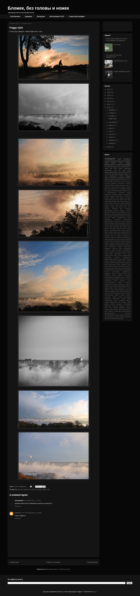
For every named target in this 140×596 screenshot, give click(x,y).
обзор (126, 172)
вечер (118, 181)
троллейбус (127, 304)
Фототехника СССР (57, 16)
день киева (123, 226)
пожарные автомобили (117, 178)
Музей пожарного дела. (122, 71)
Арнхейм (114, 208)
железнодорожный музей (117, 230)
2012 (109, 104)
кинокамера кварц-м (115, 246)
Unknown (18, 513)
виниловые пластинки (113, 219)
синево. (128, 293)
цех (106, 316)
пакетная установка (124, 275)
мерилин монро (117, 259)
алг (111, 212)
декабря (112, 110)
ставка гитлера (117, 297)
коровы (113, 250)
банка (128, 214)
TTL (129, 179)
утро (48, 489)
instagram (110, 158)
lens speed (121, 203)
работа (116, 286)
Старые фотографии (77, 16)
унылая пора (113, 180)
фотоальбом (118, 311)
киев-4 (122, 243)
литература (123, 188)
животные (122, 185)
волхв (116, 223)
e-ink (129, 201)
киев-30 (112, 243)
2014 (109, 98)
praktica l (107, 207)
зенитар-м (107, 187)
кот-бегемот (111, 252)
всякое (126, 174)
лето (106, 176)
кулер (128, 252)
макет (115, 255)
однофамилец (126, 271)
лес (118, 188)
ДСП (121, 208)
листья (124, 253)
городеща (116, 225)
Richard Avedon (112, 201)
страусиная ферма (125, 300)
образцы (127, 176)
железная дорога (114, 185)
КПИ (111, 181)
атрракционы (123, 214)
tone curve (127, 207)
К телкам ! (117, 44)
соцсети (128, 295)
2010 (109, 147)
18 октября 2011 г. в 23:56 (32, 500)
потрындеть (108, 194)
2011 (109, 107)
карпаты (107, 243)
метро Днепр (126, 259)
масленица (108, 257)
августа (112, 125)
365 (129, 172)
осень (106, 168)
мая (110, 131)
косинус (119, 250)
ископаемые (116, 241)
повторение (108, 280)
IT (123, 199)
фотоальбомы (126, 311)
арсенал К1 (108, 214)
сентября (112, 122)
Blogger (94, 591)
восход (20, 489)
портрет (127, 178)
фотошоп (127, 313)
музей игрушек (115, 262)
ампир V (114, 212)
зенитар (125, 235)
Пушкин (116, 210)
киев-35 (118, 243)
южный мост (108, 318)
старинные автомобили (112, 298)
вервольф (122, 216)
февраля (112, 140)
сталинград (127, 297)
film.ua (111, 203)
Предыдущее (92, 562)
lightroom (127, 203)
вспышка (107, 183)
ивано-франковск (125, 237)
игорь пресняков (109, 239)
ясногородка (119, 318)
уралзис (122, 198)
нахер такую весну (116, 268)
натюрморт (108, 268)
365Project (125, 179)
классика (114, 248)
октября (112, 116)
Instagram (28, 16)
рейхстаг (107, 289)
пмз (126, 279)
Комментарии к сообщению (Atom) (59, 569)
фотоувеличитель (110, 313)
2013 (109, 101)
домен (128, 228)
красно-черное (122, 252)
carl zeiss (122, 170)
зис (129, 235)
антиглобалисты (122, 212)
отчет (128, 273)
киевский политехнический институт (120, 244)
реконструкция (119, 289)
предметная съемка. (124, 284)
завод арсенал (118, 232)
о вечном (121, 172)
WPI (118, 201)
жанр (119, 166)
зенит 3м (113, 235)
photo (116, 205)
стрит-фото (113, 302)
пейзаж (33, 489)
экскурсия (126, 159)
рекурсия (127, 289)
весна (114, 181)
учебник (115, 307)
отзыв (120, 273)
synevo (121, 207)
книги (120, 248)
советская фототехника (113, 161)
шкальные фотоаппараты (116, 316)
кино (106, 246)
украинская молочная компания (115, 306)
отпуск (124, 273)
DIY (118, 199)
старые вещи (126, 298)
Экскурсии (41, 16)
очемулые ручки (110, 275)
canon (109, 174)
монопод (112, 261)
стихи (115, 300)
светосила (112, 293)
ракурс (116, 288)
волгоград (111, 223)
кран (116, 252)
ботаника (109, 216)
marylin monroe (109, 205)
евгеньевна (121, 183)
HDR (121, 199)
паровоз (107, 178)
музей (115, 172)
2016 (109, 92)
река (112, 289)
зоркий (118, 237)
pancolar (114, 174)
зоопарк (113, 237)
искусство (123, 241)
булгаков (115, 216)
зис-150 (117, 187)
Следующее (14, 562)
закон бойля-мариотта (123, 233)
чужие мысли (112, 199)
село (124, 293)
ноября (111, 113)
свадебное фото (114, 291)
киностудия (127, 246)
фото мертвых (109, 311)
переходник (108, 279)
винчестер (118, 221)
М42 (115, 168)
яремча (114, 318)
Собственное (15, 16)
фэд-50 (117, 315)
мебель (117, 257)
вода (123, 221)
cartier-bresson (123, 201)
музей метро (112, 264)
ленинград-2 (117, 253)
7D (105, 174)
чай (108, 316)
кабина (128, 241)
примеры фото (109, 286)
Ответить (18, 506)
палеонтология (109, 277)
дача (128, 170)
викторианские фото (123, 217)
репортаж (120, 194)
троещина (119, 304)
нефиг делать (118, 270)
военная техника (125, 181)
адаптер (107, 212)
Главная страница (53, 562)
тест (119, 302)
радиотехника (109, 288)
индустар (127, 239)
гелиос (120, 168)
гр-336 (110, 226)
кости (106, 252)
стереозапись (108, 300)
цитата (119, 180)
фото (119, 159)
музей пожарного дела (123, 264)
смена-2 (117, 295)
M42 (126, 199)
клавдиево (108, 248)
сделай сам (119, 293)
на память (127, 266)
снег (111, 168)
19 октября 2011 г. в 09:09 (32, 513)
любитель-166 (109, 255)
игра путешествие (120, 239)
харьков (122, 315)
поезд (115, 280)
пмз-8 (128, 279)
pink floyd (127, 205)
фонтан (128, 309)
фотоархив (113, 166)
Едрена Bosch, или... (121, 61)
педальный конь (119, 277)
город (25, 489)
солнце (39, 489)
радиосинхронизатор (124, 286)
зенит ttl (128, 185)
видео (113, 217)
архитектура (115, 214)
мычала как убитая (118, 266)
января (111, 143)
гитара (111, 225)
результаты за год (124, 288)
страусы (107, 302)
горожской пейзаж (125, 225)
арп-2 (128, 212)
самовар (107, 291)
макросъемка (109, 172)
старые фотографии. (116, 196)
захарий (107, 235)
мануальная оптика (116, 176)
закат (115, 233)
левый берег (109, 253)
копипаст (107, 250)
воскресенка (122, 223)
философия (122, 309)
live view (107, 181)
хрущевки (127, 315)
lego (115, 203)
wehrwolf (107, 208)
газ (129, 174)
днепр (124, 228)
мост (124, 261)
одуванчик (107, 273)
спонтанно (108, 297)
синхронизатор (109, 295)
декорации (116, 226)
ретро (106, 180)
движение (114, 183)
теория (113, 198)
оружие (109, 190)
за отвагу (110, 232)
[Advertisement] (53, 554)
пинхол (122, 279)
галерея (107, 225)
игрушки (123, 187)
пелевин (128, 277)
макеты (120, 255)
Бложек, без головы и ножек (38, 8)
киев (29, 489)
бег (106, 216)
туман (44, 489)
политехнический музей (113, 282)
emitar (106, 203)
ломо (129, 253)
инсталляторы (109, 241)
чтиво (106, 199)
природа (114, 194)
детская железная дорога (113, 228)
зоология (107, 237)
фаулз (111, 309)
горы (106, 226)
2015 (109, 95)
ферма (116, 309)
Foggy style (112, 118)
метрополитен (125, 166)
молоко (107, 261)
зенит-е (119, 235)
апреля (111, 134)
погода (128, 192)
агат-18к (128, 210)
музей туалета (109, 266)
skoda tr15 (114, 207)
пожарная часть (124, 280)
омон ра (114, 273)
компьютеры (113, 188)
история (107, 166)
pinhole (121, 205)
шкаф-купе (127, 316)
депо (129, 226)
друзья (106, 230)
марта (111, 137)
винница (120, 174)
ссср (115, 170)
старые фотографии (123, 165)
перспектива (115, 279)
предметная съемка (111, 284)
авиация (122, 210)
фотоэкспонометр (110, 315)
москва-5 (119, 261)
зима (112, 187)
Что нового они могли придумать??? (113, 56)
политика (127, 282)
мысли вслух (117, 163)
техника (124, 302)
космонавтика (126, 250)
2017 (109, 89)
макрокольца (126, 255)
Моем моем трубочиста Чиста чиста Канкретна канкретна (116, 39)
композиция (127, 248)
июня (111, 128)
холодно (128, 198)
